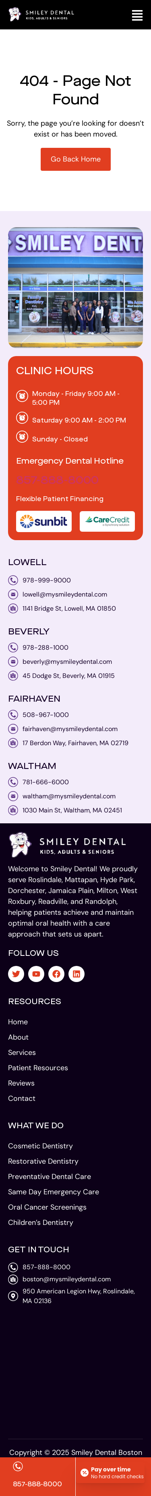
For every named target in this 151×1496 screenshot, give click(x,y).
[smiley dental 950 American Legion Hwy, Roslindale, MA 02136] (75, 1370)
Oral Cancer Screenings (47, 1207)
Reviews (21, 1083)
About (18, 1037)
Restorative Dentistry (43, 1161)
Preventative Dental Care (49, 1176)
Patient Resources (38, 1068)
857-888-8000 (57, 481)
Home (18, 1022)
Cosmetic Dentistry (40, 1146)
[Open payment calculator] (110, 1472)
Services (22, 1052)
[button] (137, 14)
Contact (21, 1098)
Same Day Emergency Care (53, 1192)
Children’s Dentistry (40, 1222)
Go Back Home (76, 159)
